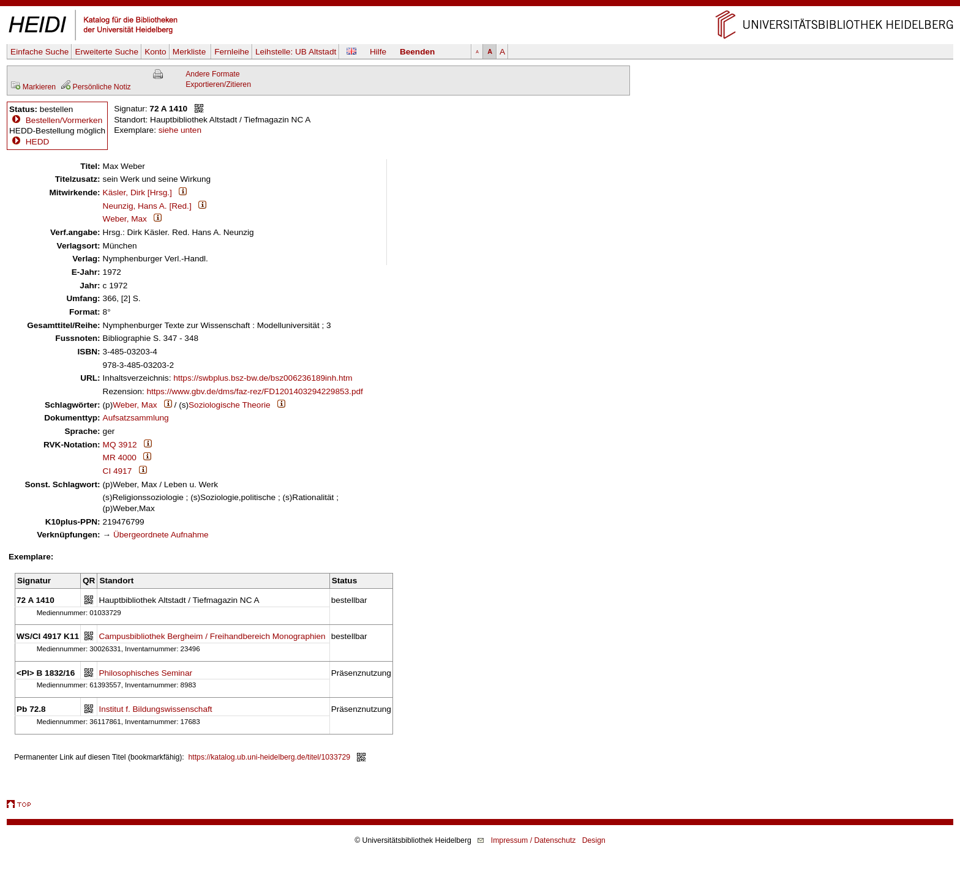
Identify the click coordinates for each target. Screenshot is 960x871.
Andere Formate (212, 74)
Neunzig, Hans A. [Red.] (147, 206)
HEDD (29, 141)
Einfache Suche (39, 51)
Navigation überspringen (480, 5)
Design (594, 840)
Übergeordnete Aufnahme (161, 534)
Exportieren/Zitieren (218, 84)
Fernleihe (231, 51)
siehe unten (180, 130)
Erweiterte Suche (106, 51)
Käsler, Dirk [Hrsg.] (137, 192)
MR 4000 (120, 457)
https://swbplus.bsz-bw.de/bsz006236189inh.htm (262, 378)
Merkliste (190, 51)
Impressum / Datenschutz (533, 840)
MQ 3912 (120, 444)
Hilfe (378, 51)
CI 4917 (117, 471)
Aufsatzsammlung (136, 417)
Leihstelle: (295, 51)
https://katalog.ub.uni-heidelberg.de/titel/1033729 (270, 757)
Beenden (417, 51)
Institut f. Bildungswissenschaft (155, 709)
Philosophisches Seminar (145, 673)
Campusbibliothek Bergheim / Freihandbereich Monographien (212, 636)
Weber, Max (125, 218)
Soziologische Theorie (230, 404)
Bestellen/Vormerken (64, 120)
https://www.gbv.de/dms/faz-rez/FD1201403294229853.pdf (254, 391)
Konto (155, 51)
